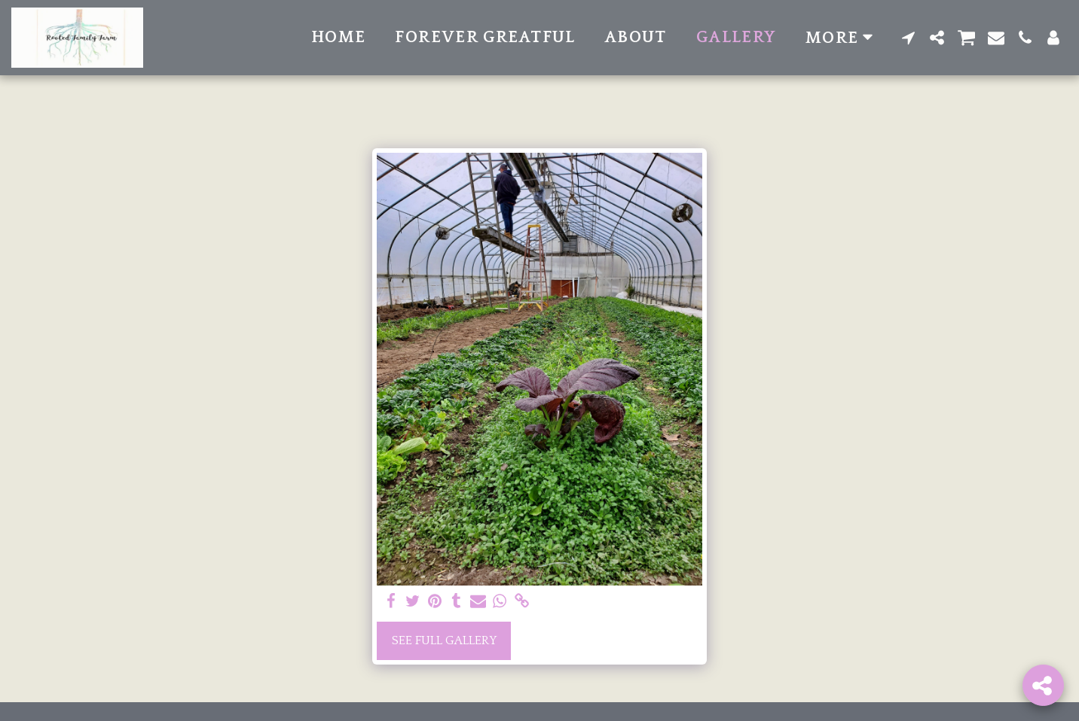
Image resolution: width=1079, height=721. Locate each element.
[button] (908, 37)
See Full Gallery (444, 640)
